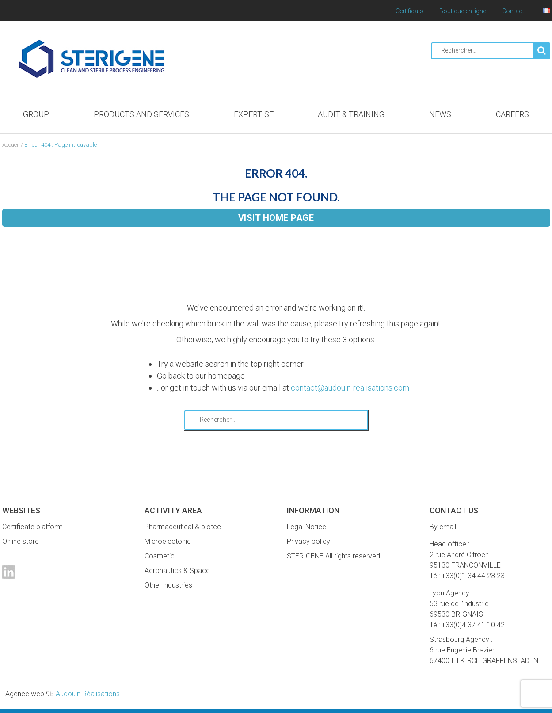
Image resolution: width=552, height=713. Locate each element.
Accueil (10, 144)
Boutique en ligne (462, 11)
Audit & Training (351, 114)
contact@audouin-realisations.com (350, 387)
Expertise (254, 114)
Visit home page (276, 217)
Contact (513, 11)
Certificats (409, 11)
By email (443, 527)
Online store (20, 541)
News (440, 114)
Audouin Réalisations (62, 694)
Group (36, 114)
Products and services (141, 114)
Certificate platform (32, 527)
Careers (512, 114)
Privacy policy (308, 541)
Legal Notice (306, 527)
